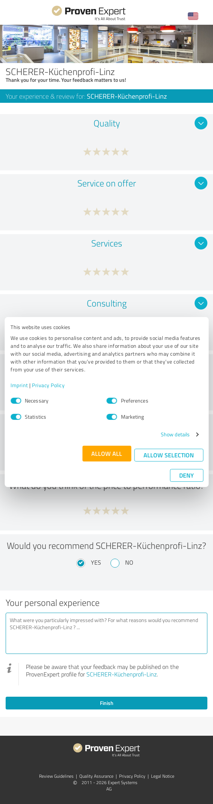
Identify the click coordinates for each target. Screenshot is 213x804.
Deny (186, 475)
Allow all (106, 453)
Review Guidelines (56, 776)
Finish (106, 702)
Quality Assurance (96, 776)
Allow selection (169, 455)
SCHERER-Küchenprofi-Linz (121, 674)
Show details (175, 434)
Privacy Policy (48, 385)
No (129, 562)
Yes (96, 562)
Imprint (19, 385)
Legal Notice (162, 776)
